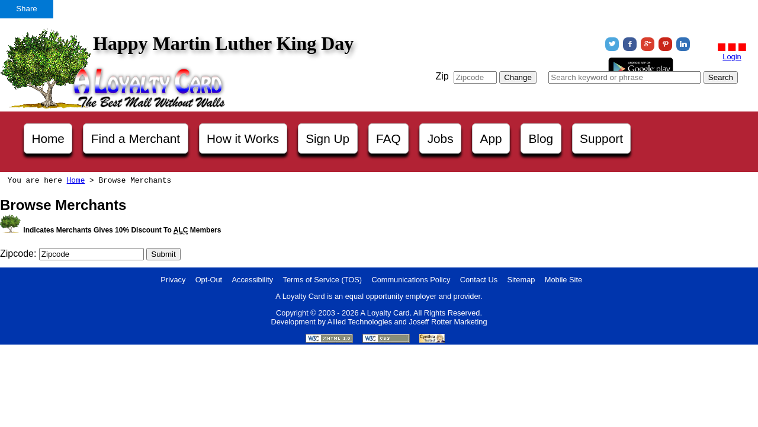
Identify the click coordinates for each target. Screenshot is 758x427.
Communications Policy (410, 279)
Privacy (172, 279)
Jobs (441, 138)
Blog (541, 138)
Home (47, 138)
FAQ (388, 138)
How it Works (243, 138)
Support (601, 138)
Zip (441, 76)
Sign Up (327, 138)
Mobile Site (563, 279)
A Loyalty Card (384, 312)
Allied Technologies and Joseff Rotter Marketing (407, 321)
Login (731, 56)
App (491, 138)
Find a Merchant (135, 138)
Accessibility (253, 279)
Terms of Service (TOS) (322, 279)
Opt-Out (209, 279)
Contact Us (478, 279)
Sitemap (521, 279)
